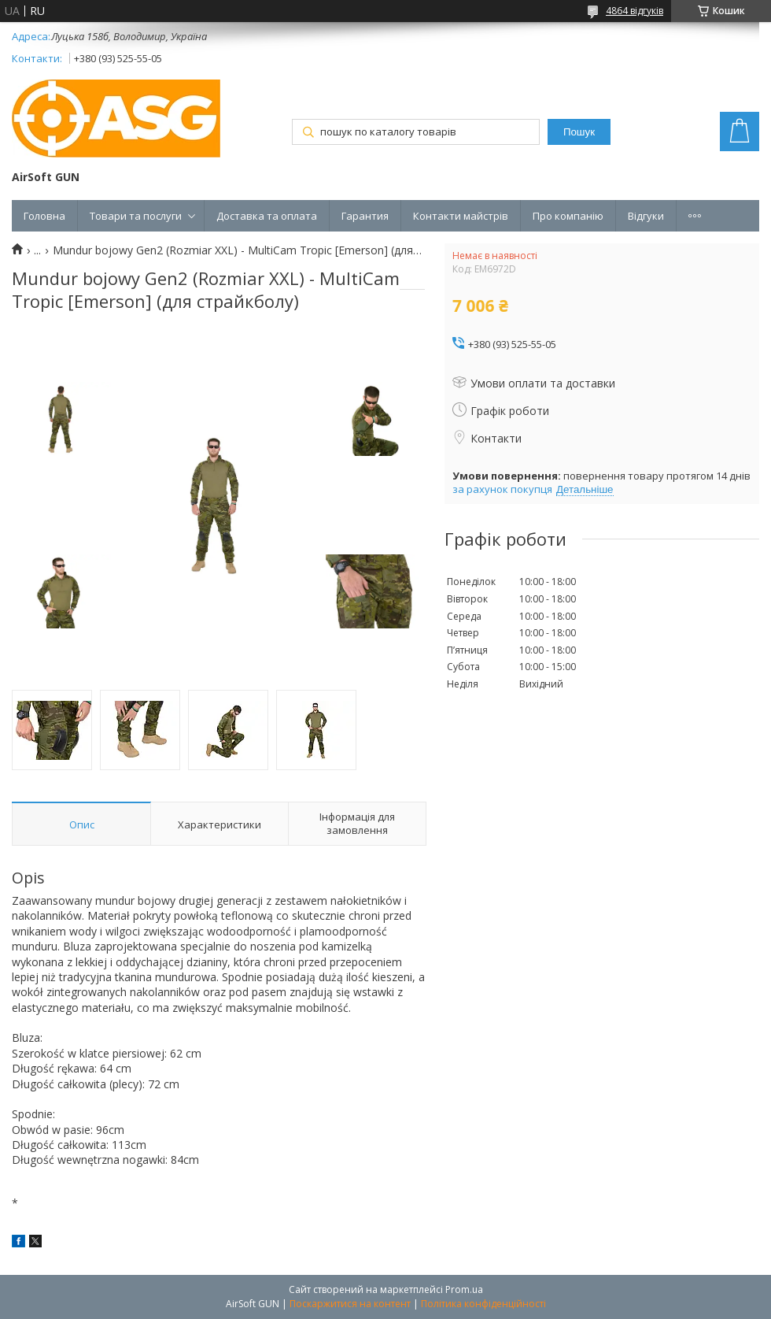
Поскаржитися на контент (350, 1303)
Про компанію (568, 216)
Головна (44, 216)
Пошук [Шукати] (579, 132)
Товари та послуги (136, 216)
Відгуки (646, 216)
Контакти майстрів (460, 216)
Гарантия (365, 216)
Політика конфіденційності (483, 1303)
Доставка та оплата (266, 216)
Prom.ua (464, 1289)
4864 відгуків (634, 10)
